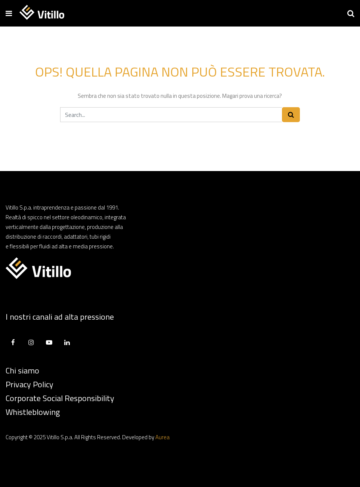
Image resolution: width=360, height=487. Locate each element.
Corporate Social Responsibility (60, 398)
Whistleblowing (33, 412)
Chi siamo (22, 370)
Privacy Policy (29, 384)
